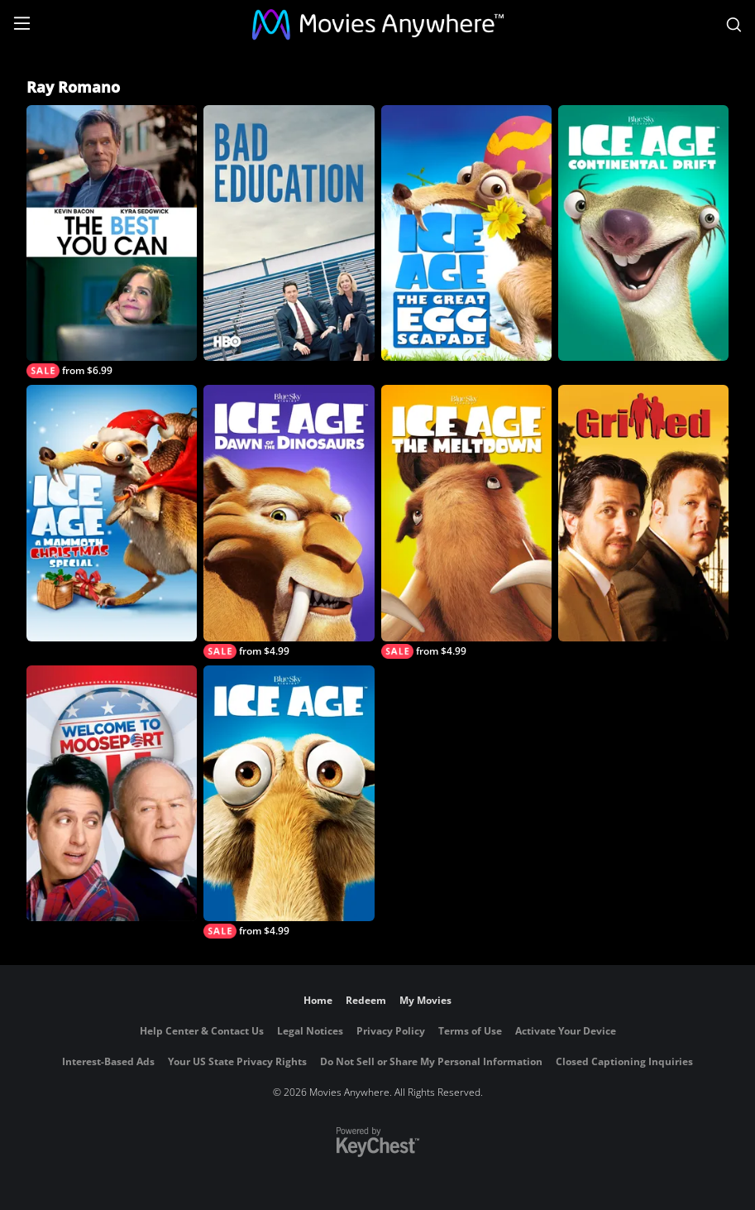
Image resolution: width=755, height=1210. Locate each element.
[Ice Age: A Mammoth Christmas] (111, 513)
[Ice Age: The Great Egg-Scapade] (466, 233)
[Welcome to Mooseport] (111, 793)
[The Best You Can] (111, 241)
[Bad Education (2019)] (288, 233)
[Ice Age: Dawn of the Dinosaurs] (288, 521)
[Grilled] (643, 513)
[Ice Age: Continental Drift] (643, 233)
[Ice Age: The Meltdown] (466, 521)
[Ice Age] (288, 802)
